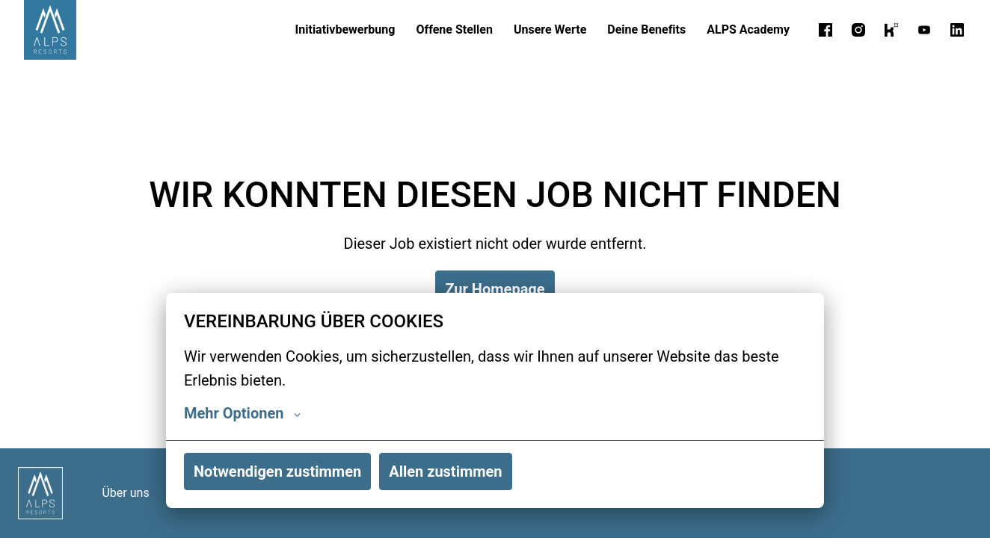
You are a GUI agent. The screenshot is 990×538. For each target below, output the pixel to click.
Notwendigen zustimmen (277, 471)
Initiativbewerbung (345, 29)
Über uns (125, 493)
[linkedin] (957, 30)
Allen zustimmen (445, 471)
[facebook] (825, 30)
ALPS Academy (748, 29)
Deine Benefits (646, 29)
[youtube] (924, 30)
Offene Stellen (454, 29)
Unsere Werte (550, 29)
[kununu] (891, 30)
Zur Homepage (494, 289)
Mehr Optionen (242, 413)
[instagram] (858, 30)
